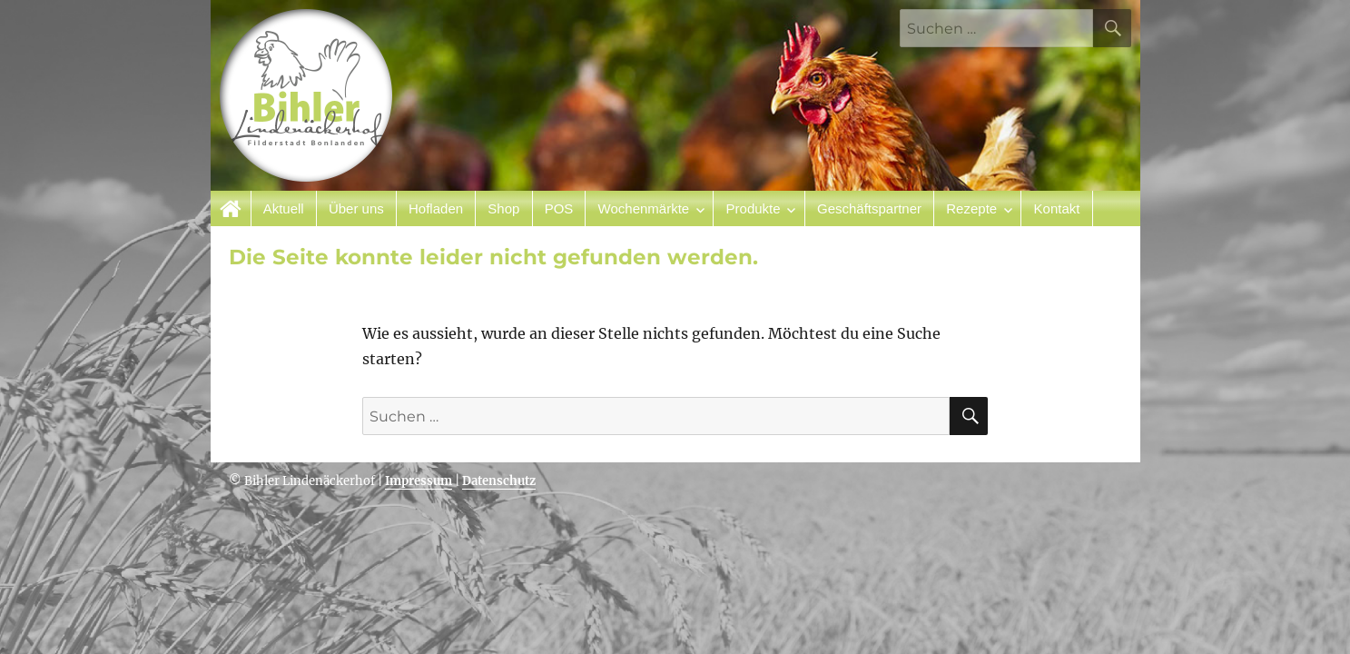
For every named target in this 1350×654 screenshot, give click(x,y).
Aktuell (283, 208)
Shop (503, 208)
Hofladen (436, 208)
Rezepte (971, 208)
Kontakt (1057, 208)
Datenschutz (499, 481)
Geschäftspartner (869, 208)
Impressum (418, 481)
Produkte (753, 208)
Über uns (356, 208)
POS (559, 208)
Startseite (231, 208)
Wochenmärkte (644, 208)
